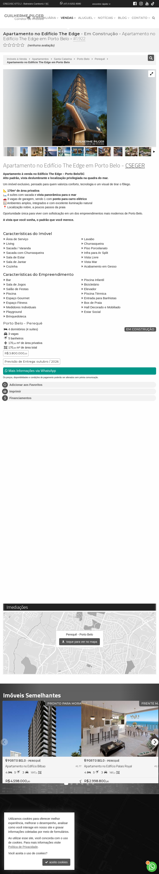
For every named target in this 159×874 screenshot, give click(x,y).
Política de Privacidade (23, 847)
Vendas (68, 18)
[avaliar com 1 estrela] (5, 45)
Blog (123, 18)
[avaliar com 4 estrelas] (18, 45)
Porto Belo (13, 323)
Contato (141, 18)
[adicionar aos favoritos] (73, 776)
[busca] (153, 17)
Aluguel (86, 18)
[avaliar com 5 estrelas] (22, 45)
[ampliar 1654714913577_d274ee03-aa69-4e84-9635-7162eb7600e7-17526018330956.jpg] (55, 108)
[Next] (154, 742)
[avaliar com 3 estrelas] (14, 45)
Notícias (106, 18)
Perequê (34, 323)
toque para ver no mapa (79, 641)
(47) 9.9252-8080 (72, 3)
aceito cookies (56, 862)
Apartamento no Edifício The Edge (41, 33)
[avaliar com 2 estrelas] (9, 45)
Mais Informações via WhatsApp (30, 371)
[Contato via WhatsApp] (152, 867)
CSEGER (135, 165)
